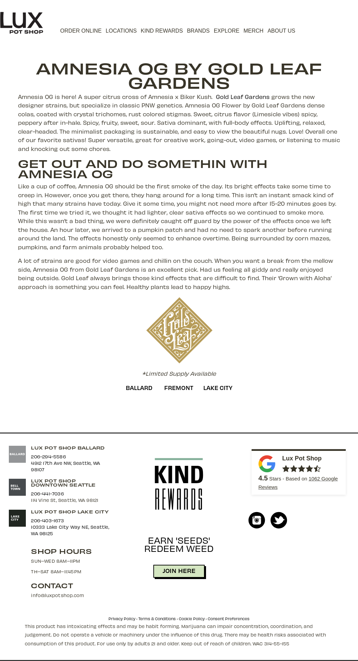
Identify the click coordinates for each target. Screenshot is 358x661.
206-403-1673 (47, 520)
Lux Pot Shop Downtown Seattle (63, 483)
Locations (121, 31)
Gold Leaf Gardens (243, 96)
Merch (253, 31)
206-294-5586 (48, 456)
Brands (198, 31)
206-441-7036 (47, 493)
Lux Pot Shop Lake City (69, 511)
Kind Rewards (162, 31)
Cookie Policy (192, 618)
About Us (281, 31)
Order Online (81, 31)
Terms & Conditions (157, 618)
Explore (227, 31)
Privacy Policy (121, 618)
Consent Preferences (229, 618)
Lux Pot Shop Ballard (67, 448)
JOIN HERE (179, 570)
